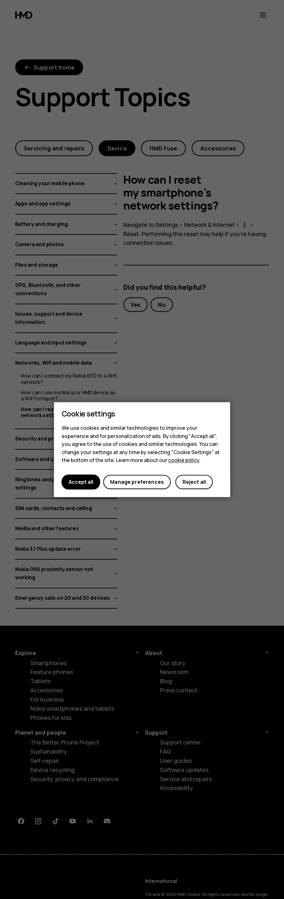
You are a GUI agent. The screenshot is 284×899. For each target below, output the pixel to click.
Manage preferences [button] (137, 481)
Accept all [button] (81, 481)
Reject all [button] (194, 481)
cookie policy (183, 460)
